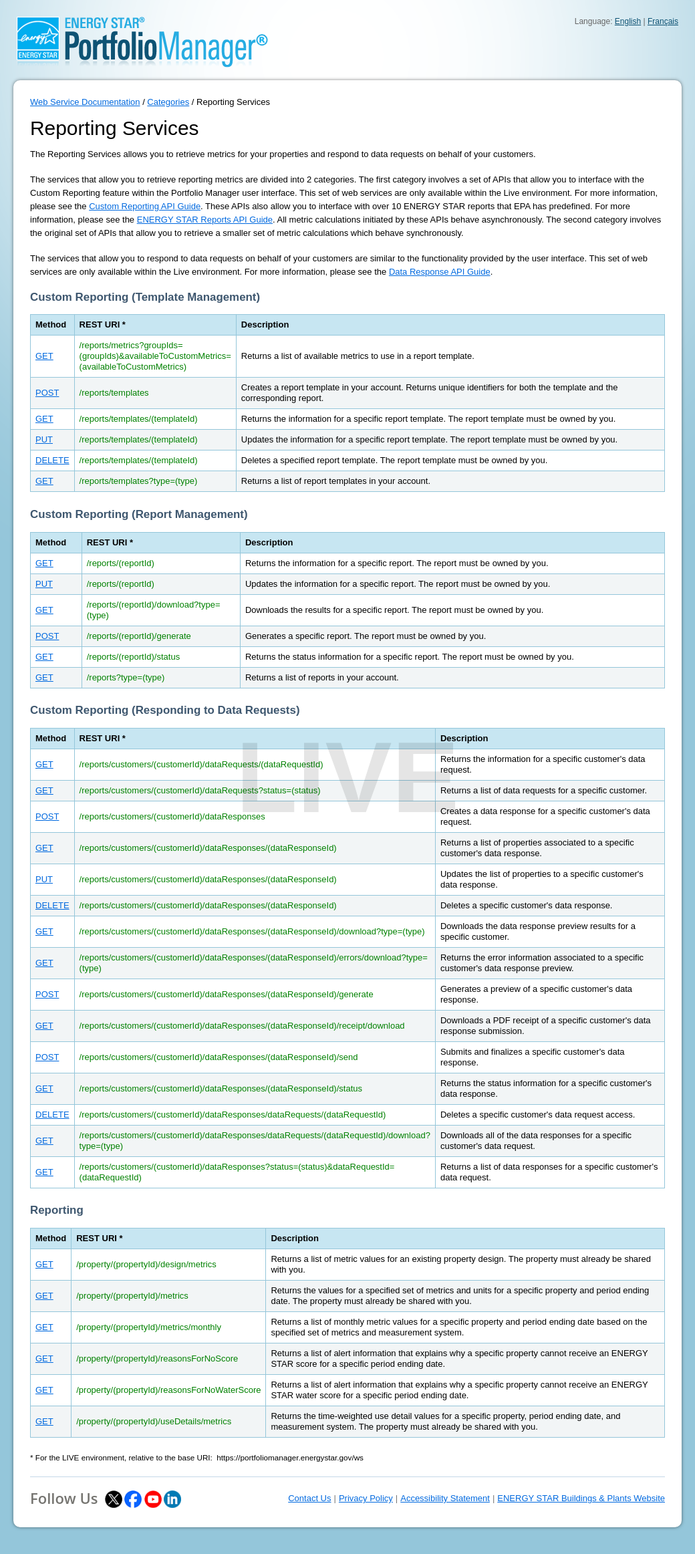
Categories (168, 102)
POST (47, 393)
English (628, 21)
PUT (44, 439)
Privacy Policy (366, 1498)
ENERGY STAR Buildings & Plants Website (581, 1498)
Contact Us (309, 1498)
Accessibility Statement (445, 1498)
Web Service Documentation (85, 102)
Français (663, 21)
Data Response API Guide (440, 272)
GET (44, 356)
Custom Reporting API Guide (144, 206)
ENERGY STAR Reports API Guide (205, 220)
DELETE (52, 460)
